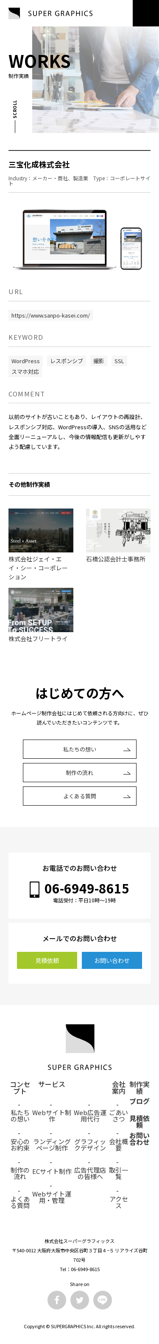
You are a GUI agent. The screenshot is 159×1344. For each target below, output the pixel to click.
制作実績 (139, 1085)
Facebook (56, 1300)
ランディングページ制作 (52, 1144)
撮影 (98, 361)
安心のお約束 (20, 1144)
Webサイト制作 (51, 1115)
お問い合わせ (112, 960)
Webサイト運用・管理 (51, 1197)
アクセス (118, 1202)
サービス (51, 1085)
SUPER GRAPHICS (50, 13)
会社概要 (118, 1144)
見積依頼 (47, 960)
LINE (102, 1300)
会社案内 (119, 1085)
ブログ (139, 1102)
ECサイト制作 (52, 1171)
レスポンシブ (66, 361)
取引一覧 (118, 1173)
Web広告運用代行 (90, 1115)
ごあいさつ (118, 1115)
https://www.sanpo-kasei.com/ (50, 315)
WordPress (25, 361)
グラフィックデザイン (90, 1144)
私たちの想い (79, 749)
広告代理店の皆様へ (90, 1173)
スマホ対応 (25, 371)
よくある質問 (79, 796)
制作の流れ (79, 773)
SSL (119, 361)
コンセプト (20, 1085)
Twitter (79, 1300)
